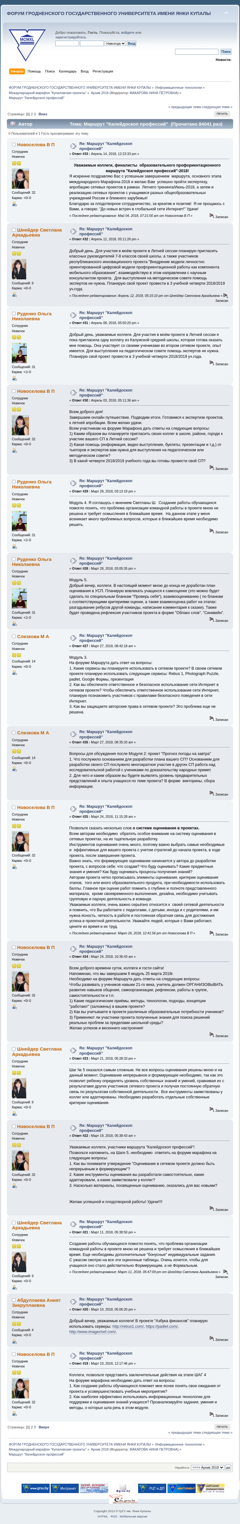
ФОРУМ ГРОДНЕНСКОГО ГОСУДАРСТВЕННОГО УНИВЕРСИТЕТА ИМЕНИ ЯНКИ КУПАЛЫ (109, 13)
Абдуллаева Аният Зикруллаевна (36, 1302)
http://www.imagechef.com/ (92, 1332)
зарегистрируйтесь (70, 37)
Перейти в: (182, 1467)
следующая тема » (217, 107)
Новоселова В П (36, 144)
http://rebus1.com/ (128, 1326)
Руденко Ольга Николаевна (31, 316)
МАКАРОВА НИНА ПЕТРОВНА (154, 93)
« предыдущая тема (184, 107)
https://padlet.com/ (162, 1326)
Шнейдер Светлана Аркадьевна (37, 232)
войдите (127, 32)
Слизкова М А (33, 636)
